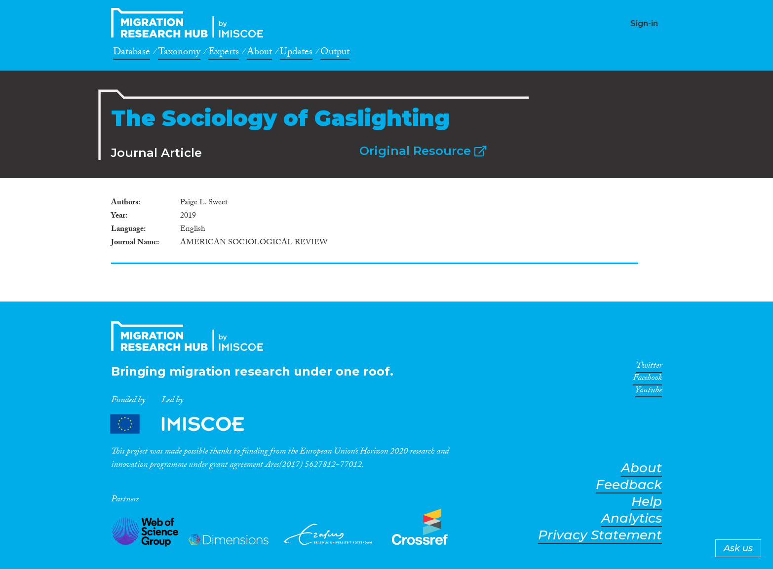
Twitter (649, 367)
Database (131, 53)
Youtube (648, 392)
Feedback (629, 485)
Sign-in (644, 23)
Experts (223, 53)
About (259, 53)
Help (646, 501)
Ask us (738, 548)
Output (334, 53)
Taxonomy (179, 53)
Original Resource (422, 151)
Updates (296, 53)
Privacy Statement (600, 535)
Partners (185, 424)
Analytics (631, 518)
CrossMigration (190, 23)
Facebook (647, 379)
